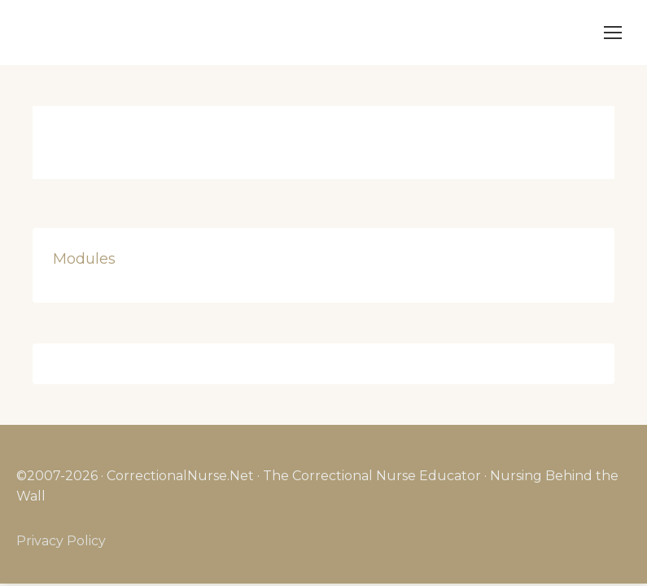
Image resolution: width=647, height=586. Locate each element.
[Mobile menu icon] (612, 32)
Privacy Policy (61, 541)
